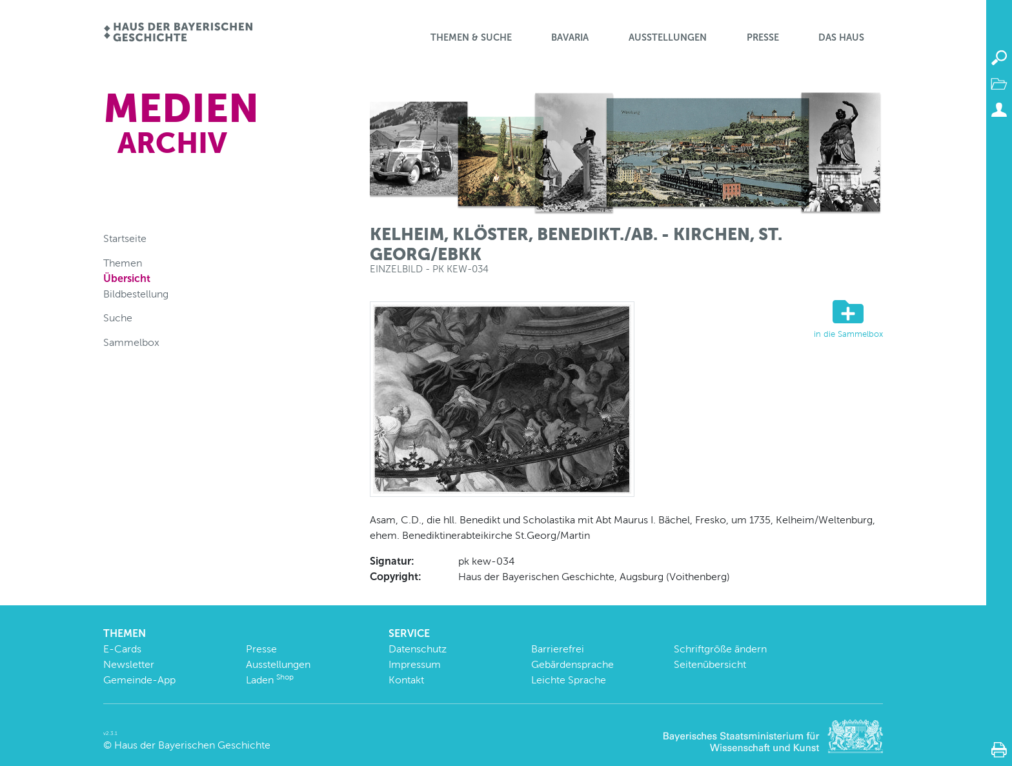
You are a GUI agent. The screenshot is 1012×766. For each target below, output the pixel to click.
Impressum (415, 664)
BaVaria (570, 37)
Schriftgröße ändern (720, 648)
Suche (117, 317)
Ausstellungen (668, 37)
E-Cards (122, 648)
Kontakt (406, 679)
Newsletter (128, 664)
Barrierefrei (557, 648)
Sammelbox (131, 342)
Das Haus (841, 37)
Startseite (125, 238)
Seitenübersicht (710, 664)
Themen (122, 262)
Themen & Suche (471, 37)
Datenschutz (418, 648)
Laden (270, 679)
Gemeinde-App (139, 679)
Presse (763, 37)
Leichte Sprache (568, 679)
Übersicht (126, 278)
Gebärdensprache (572, 664)
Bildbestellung (135, 293)
